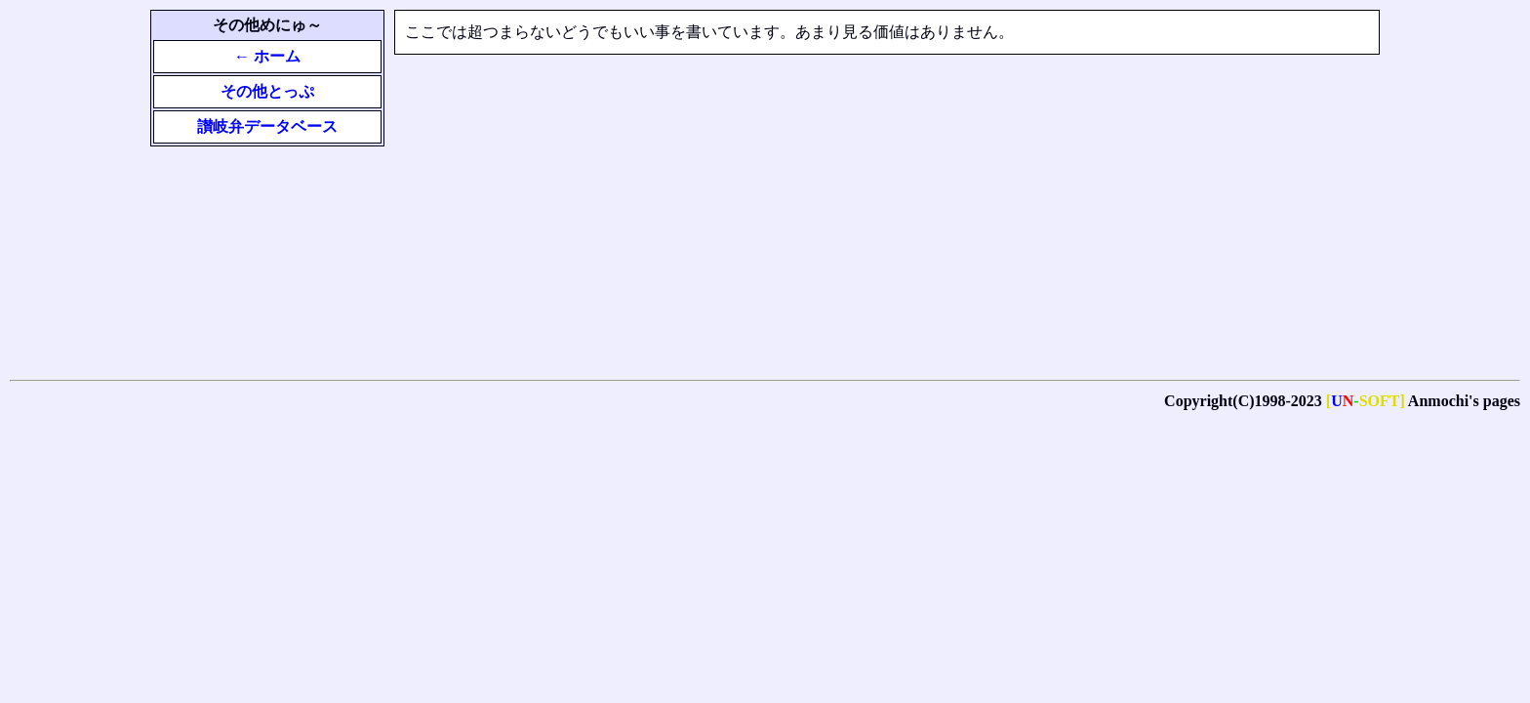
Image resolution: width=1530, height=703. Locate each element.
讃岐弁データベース (267, 126)
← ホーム (267, 56)
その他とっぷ (267, 91)
